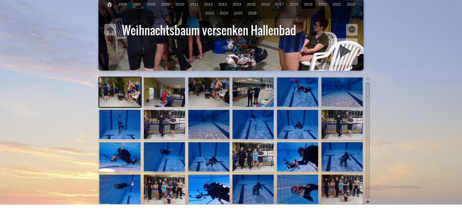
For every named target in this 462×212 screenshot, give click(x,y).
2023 (209, 13)
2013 (222, 4)
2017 (279, 4)
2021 (336, 4)
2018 (294, 4)
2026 (252, 13)
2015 (251, 4)
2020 (322, 4)
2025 (238, 13)
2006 (122, 4)
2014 (237, 4)
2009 (165, 4)
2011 (194, 4)
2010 (180, 4)
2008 (151, 4)
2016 (265, 4)
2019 (308, 4)
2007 (137, 4)
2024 (224, 13)
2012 (208, 4)
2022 (351, 4)
